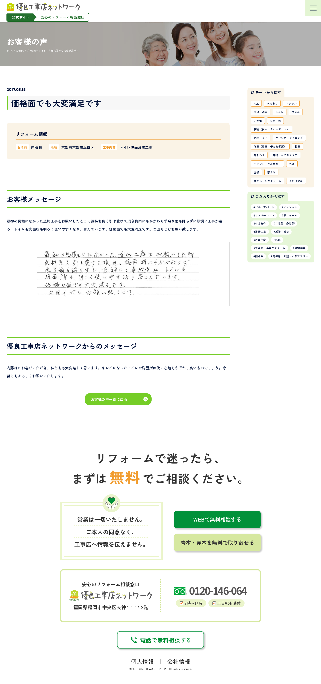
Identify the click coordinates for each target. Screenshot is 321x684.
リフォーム (297, 255)
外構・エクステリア (268, 180)
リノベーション (267, 255)
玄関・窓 (279, 123)
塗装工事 (262, 273)
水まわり (275, 104)
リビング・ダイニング (270, 152)
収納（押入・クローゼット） (275, 132)
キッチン (296, 104)
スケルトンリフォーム (270, 209)
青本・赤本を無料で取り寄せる (217, 542)
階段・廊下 (262, 142)
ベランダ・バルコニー (270, 190)
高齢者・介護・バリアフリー (277, 310)
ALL (257, 104)
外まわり (276, 171)
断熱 (282, 283)
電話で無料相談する (161, 640)
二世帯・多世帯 (290, 264)
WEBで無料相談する (217, 519)
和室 (257, 171)
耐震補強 (262, 301)
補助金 (284, 301)
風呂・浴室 (262, 113)
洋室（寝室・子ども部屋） (273, 161)
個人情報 (142, 661)
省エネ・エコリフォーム (273, 291)
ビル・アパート (267, 246)
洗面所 (302, 113)
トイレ (284, 113)
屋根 (257, 200)
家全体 (274, 200)
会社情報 (178, 661)
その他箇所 (262, 219)
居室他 (259, 123)
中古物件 (262, 264)
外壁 (298, 190)
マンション (297, 246)
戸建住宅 (262, 283)
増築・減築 (287, 273)
